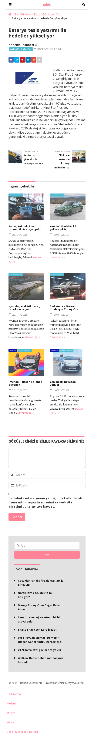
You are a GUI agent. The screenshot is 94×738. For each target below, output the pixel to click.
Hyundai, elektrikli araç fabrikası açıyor (24, 308)
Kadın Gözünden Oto (47, 14)
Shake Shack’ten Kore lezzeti (37, 630)
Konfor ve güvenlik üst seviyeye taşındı (33, 159)
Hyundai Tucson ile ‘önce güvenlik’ (25, 383)
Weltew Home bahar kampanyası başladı (40, 660)
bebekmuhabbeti (21, 45)
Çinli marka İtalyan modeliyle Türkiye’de (64, 308)
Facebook (10, 60)
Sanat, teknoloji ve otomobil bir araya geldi (24, 228)
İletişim (11, 713)
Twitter (16, 60)
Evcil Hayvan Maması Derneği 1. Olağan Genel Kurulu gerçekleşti (40, 640)
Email (38, 60)
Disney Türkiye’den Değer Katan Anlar (39, 607)
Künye (10, 722)
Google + (33, 60)
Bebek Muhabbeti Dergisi (22, 732)
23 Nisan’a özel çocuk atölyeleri (39, 650)
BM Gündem (22, 14)
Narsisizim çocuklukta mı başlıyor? (35, 595)
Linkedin (27, 60)
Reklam (11, 703)
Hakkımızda (14, 694)
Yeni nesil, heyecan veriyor (63, 383)
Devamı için (57, 257)
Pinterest (21, 60)
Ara (47, 555)
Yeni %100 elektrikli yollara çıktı (63, 228)
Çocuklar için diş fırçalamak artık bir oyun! (40, 583)
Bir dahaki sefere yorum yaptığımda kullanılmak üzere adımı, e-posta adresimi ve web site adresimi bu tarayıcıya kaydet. (45, 502)
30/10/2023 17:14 (47, 49)
